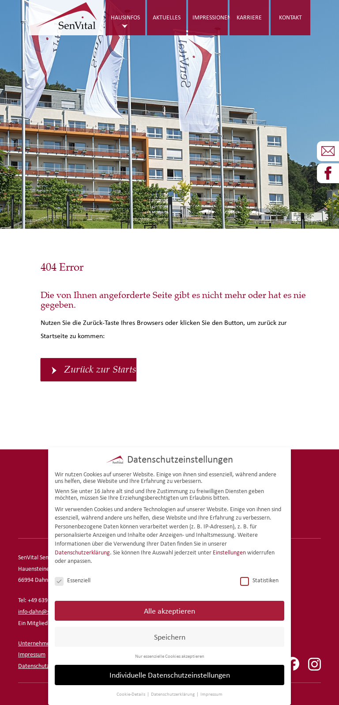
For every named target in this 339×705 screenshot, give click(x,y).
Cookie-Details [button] (131, 693)
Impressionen (210, 17)
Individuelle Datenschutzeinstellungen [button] (169, 674)
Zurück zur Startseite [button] (100, 369)
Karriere (249, 17)
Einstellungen (229, 551)
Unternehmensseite (42, 643)
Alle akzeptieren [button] (169, 609)
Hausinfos (125, 17)
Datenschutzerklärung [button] (173, 693)
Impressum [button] (211, 693)
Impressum (31, 654)
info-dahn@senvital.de (46, 611)
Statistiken (259, 579)
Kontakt (290, 17)
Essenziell (72, 579)
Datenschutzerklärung (82, 551)
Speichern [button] (169, 635)
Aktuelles (167, 17)
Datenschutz (33, 666)
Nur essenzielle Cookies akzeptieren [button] (169, 654)
